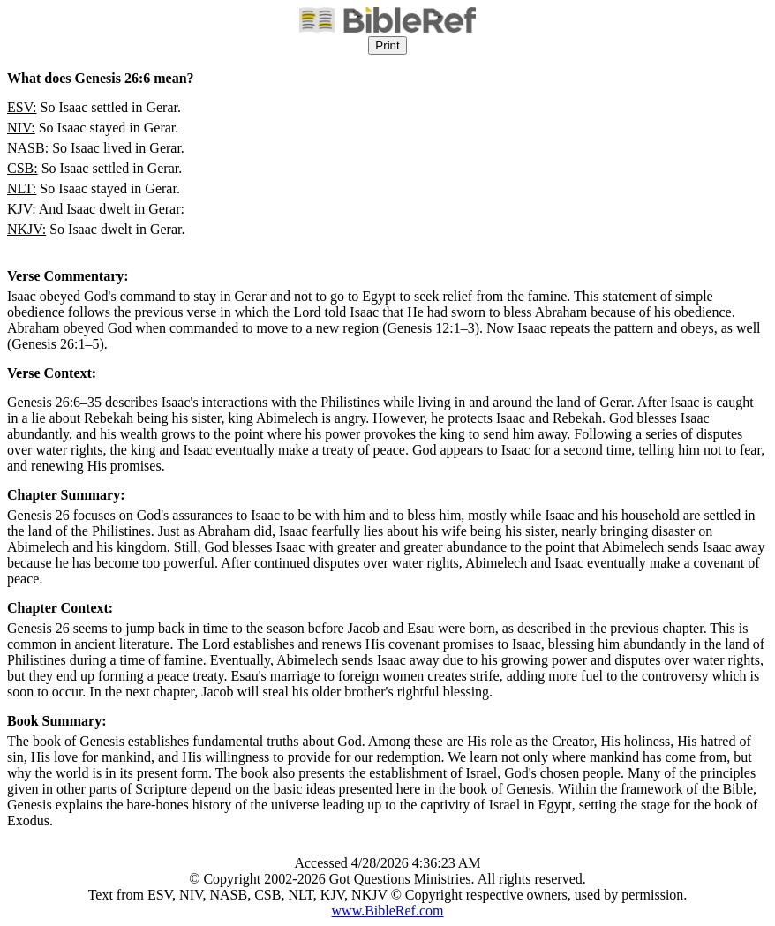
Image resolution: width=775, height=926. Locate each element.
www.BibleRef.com (388, 910)
